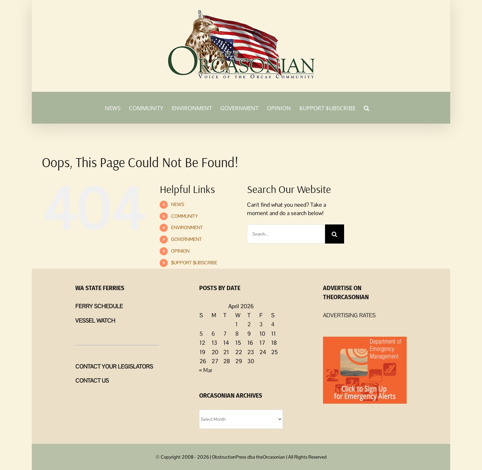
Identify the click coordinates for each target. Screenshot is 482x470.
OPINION (180, 251)
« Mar (205, 370)
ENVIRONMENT (187, 227)
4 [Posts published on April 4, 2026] (272, 324)
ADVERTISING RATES (349, 315)
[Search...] (286, 234)
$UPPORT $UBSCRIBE (194, 263)
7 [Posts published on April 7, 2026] (225, 333)
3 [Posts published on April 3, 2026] (261, 324)
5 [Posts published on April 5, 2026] (201, 333)
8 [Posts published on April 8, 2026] (237, 333)
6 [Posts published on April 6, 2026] (213, 333)
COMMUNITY (184, 216)
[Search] (334, 234)
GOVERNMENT (186, 239)
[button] (366, 107)
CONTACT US (92, 380)
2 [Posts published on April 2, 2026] (249, 324)
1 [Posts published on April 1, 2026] (236, 324)
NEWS (177, 204)
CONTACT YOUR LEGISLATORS (114, 366)
